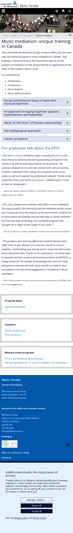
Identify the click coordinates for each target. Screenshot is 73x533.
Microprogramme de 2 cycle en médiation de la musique (36, 362)
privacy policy (21, 517)
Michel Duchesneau (15, 306)
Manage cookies (36, 499)
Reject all (36, 505)
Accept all (37, 511)
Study (13, 35)
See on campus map (15, 452)
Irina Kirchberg (13, 334)
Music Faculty (29, 5)
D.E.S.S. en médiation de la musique (24, 358)
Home (5, 35)
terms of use (39, 517)
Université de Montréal (9, 4)
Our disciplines (26, 35)
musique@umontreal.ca (12, 431)
